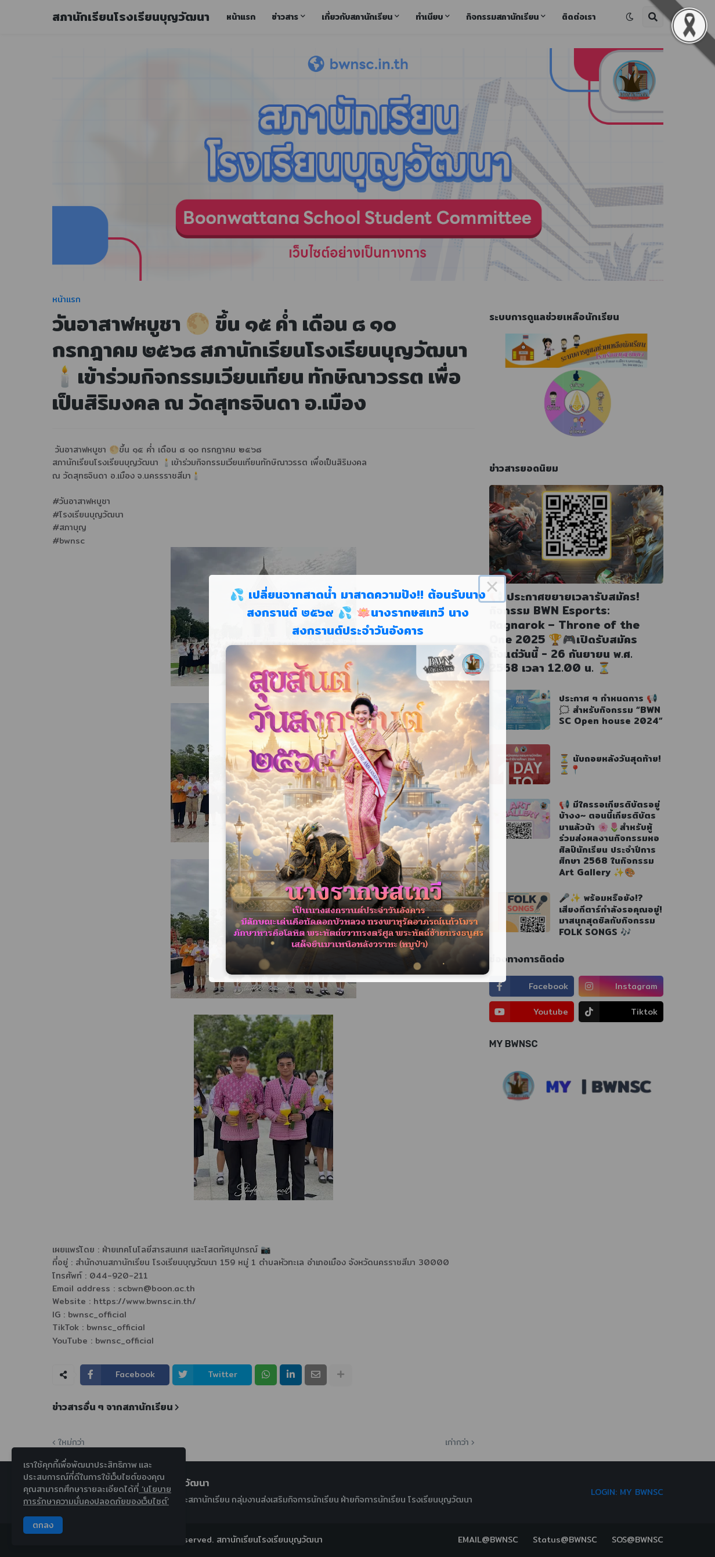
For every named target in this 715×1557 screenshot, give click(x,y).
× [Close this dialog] (492, 589)
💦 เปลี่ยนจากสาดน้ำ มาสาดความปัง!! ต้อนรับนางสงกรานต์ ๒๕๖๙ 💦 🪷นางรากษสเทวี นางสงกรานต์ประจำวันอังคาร (358, 612)
